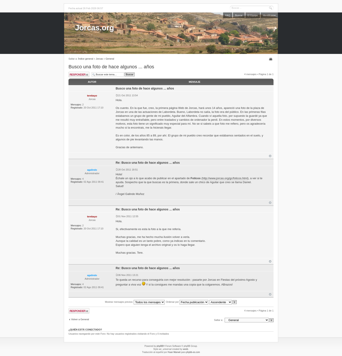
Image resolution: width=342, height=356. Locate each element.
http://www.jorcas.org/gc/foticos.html (225, 178)
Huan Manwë (174, 352)
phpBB (160, 346)
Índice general (85, 58)
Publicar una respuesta (78, 74)
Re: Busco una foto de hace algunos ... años (148, 162)
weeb (185, 349)
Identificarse (269, 15)
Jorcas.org (94, 27)
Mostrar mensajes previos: (135, 302)
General (110, 58)
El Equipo (253, 15)
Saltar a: (218, 320)
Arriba (270, 156)
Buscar (239, 15)
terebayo (92, 95)
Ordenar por (187, 302)
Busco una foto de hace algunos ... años (111, 66)
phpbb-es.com (193, 352)
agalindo (92, 170)
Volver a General (80, 319)
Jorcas (99, 58)
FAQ (227, 15)
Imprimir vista (271, 59)
